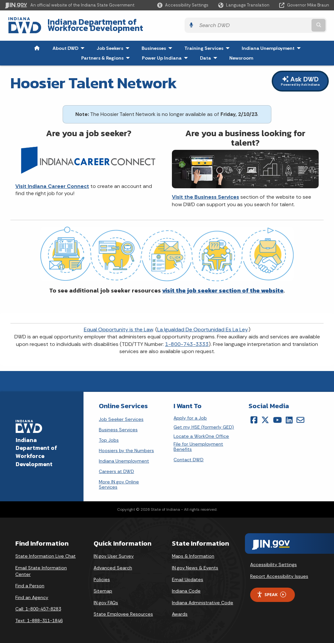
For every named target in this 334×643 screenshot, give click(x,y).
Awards (180, 610)
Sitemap (103, 587)
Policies (102, 575)
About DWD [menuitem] (70, 44)
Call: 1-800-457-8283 (38, 604)
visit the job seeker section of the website (222, 285)
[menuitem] (36, 44)
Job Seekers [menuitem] (114, 44)
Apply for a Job (190, 413)
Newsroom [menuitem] (241, 53)
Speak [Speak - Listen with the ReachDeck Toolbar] (271, 590)
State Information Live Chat (45, 552)
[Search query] (290, 23)
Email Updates (187, 575)
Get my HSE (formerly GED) (204, 422)
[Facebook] (253, 415)
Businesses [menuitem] (158, 44)
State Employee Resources (123, 610)
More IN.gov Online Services (119, 479)
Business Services (118, 425)
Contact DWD (189, 455)
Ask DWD (300, 77)
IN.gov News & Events (195, 563)
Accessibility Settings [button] (273, 560)
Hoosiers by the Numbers (126, 446)
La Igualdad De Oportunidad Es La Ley (202, 325)
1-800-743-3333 (187, 339)
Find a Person (29, 581)
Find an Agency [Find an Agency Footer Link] (31, 593)
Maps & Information (193, 552)
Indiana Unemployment (124, 456)
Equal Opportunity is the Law (118, 325)
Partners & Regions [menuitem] (107, 53)
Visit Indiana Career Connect (52, 181)
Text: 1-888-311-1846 (39, 616)
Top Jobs (109, 435)
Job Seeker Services (121, 415)
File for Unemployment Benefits (198, 442)
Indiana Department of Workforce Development (137, 23)
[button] (182, 5)
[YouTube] (277, 415)
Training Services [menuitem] (208, 44)
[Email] (300, 415)
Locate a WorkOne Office (201, 432)
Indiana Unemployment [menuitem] (268, 44)
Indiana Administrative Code (202, 598)
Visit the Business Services (205, 192)
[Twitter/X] (265, 415)
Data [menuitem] (210, 53)
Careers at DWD (116, 467)
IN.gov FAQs (106, 598)
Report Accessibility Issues (279, 572)
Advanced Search (113, 563)
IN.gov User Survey (114, 552)
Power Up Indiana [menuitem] (166, 53)
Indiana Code (186, 587)
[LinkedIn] (289, 415)
